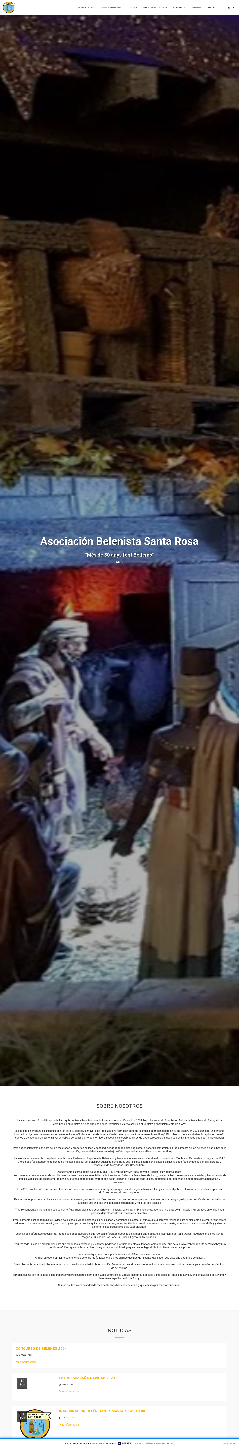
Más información (26, 1362)
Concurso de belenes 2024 (41, 1349)
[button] (223, 7)
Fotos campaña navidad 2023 (87, 1379)
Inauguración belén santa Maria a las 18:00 (102, 1412)
